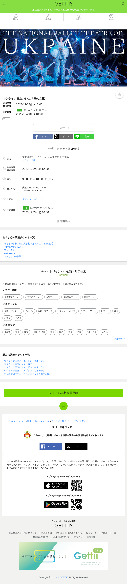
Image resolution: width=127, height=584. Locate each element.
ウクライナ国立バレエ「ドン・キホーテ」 (24, 361)
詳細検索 (118, 339)
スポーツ (29, 311)
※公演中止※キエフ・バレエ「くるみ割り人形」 (27, 373)
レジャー (105, 311)
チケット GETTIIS (59, 577)
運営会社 (91, 537)
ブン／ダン (9, 250)
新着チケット (90, 297)
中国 (70, 332)
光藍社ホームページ (32, 199)
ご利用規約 (46, 533)
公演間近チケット (71, 297)
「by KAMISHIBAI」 (14, 247)
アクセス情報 (28, 160)
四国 (79, 332)
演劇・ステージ (45, 311)
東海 (52, 332)
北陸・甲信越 (39, 332)
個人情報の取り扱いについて (23, 533)
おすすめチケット (33, 297)
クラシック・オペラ (66, 311)
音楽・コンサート (12, 311)
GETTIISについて (61, 537)
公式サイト (63, 127)
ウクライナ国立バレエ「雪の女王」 (21, 364)
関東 (26, 332)
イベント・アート (88, 311)
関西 (61, 332)
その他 (18, 318)
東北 (17, 332)
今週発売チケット (12, 297)
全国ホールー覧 (108, 533)
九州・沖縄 (91, 332)
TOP (63, 407)
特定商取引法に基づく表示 (69, 533)
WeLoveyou (9, 253)
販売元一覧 (91, 533)
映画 (116, 311)
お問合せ (78, 537)
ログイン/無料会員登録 (63, 392)
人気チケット (52, 297)
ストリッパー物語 (12, 256)
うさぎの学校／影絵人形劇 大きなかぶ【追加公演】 (29, 243)
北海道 (7, 332)
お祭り (7, 318)
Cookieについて (40, 537)
